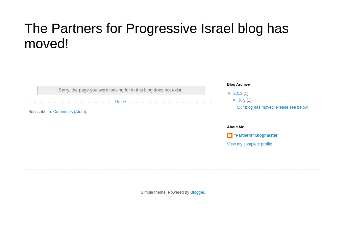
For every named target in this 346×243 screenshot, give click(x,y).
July (242, 100)
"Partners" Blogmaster (255, 135)
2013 (238, 93)
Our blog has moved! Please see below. (272, 107)
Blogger (197, 192)
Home (120, 102)
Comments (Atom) (69, 111)
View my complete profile (249, 144)
